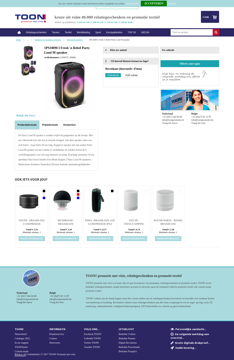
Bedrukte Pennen (127, 338)
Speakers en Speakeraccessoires (47, 40)
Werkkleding (83, 32)
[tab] (27, 124)
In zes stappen (21, 342)
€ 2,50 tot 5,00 (111, 22)
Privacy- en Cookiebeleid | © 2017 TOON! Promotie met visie (45, 354)
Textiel (68, 32)
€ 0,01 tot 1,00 (83, 22)
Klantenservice (56, 334)
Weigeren (172, 3)
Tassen (55, 32)
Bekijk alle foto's (25, 115)
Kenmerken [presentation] (69, 125)
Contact (53, 338)
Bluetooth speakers (75, 40)
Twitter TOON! (91, 342)
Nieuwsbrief (21, 334)
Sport (98, 32)
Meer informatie (132, 3)
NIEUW (145, 32)
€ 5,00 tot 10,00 (125, 22)
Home (19, 32)
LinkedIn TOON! (92, 338)
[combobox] (192, 32)
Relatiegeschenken (36, 32)
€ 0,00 (206, 17)
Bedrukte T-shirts (127, 334)
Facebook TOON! (92, 334)
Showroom (54, 342)
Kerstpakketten (114, 32)
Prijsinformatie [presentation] (50, 125)
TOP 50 (132, 32)
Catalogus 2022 (22, 338)
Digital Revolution (128, 342)
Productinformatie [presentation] (27, 125)
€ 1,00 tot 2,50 (97, 22)
